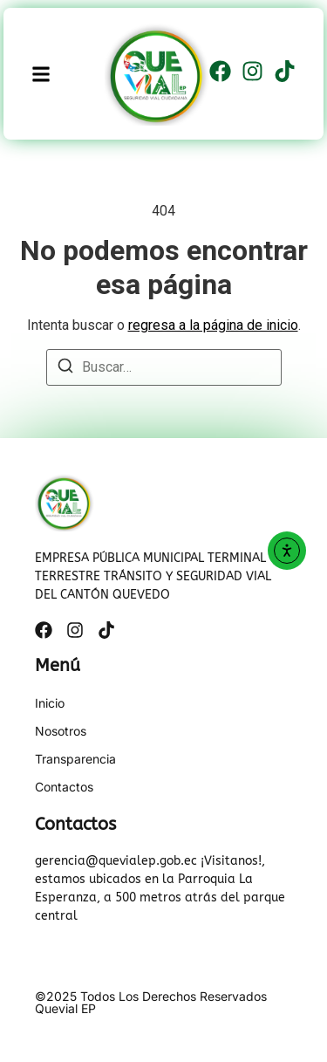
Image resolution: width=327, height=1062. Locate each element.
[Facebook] (220, 74)
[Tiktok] (285, 74)
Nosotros (60, 731)
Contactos (64, 787)
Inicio (50, 703)
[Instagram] (252, 74)
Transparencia (75, 759)
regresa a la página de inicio (213, 325)
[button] (41, 74)
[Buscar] (65, 368)
